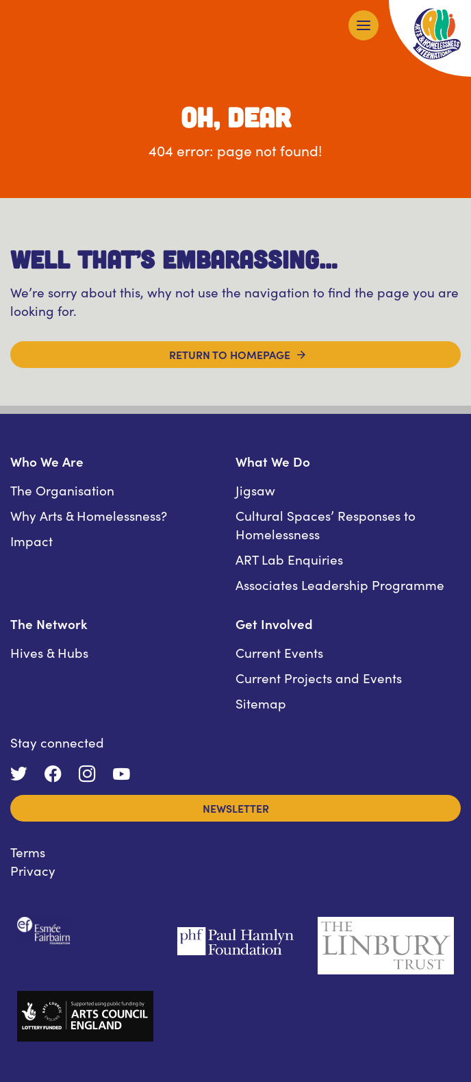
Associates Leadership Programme (340, 584)
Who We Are (47, 461)
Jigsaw (255, 489)
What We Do (273, 461)
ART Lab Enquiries (289, 559)
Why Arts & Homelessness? (88, 515)
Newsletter (236, 807)
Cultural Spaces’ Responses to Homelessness (326, 524)
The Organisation (62, 489)
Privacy (32, 870)
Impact (31, 540)
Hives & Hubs (49, 652)
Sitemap (261, 702)
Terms (27, 851)
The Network (49, 623)
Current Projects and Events (319, 677)
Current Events (279, 652)
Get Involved (274, 623)
